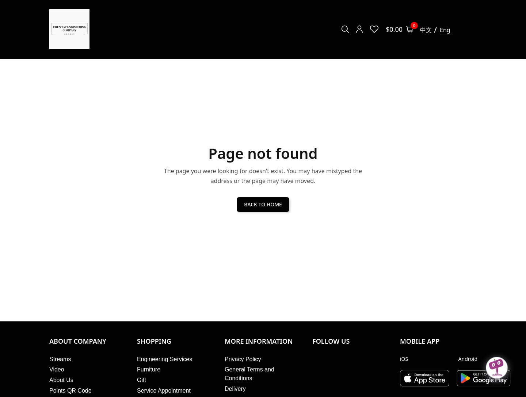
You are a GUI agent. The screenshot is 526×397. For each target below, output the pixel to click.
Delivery (235, 389)
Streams (60, 359)
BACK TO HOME (263, 204)
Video (56, 369)
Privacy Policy (243, 359)
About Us (61, 380)
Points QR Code (70, 391)
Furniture (148, 369)
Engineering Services (164, 359)
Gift (141, 380)
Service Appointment (164, 391)
